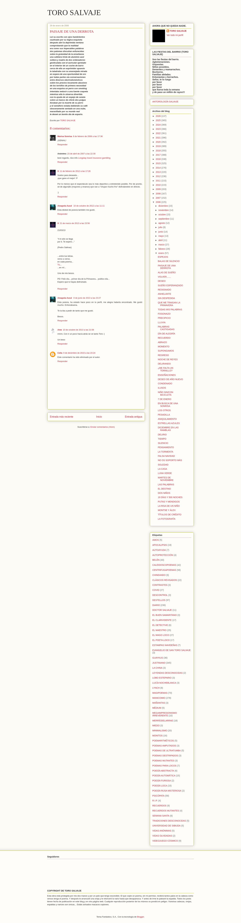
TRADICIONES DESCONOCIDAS (169, 821)
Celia (60, 353)
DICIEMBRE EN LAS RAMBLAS (168, 428)
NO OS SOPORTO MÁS (170, 460)
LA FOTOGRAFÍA (166, 519)
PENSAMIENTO (166, 447)
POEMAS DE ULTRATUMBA (166, 750)
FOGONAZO (164, 313)
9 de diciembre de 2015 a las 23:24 (79, 353)
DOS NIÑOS (164, 493)
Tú (59, 265)
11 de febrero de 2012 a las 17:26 (75, 171)
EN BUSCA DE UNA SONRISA (168, 404)
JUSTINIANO (159, 663)
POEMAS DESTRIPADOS (165, 755)
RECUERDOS (159, 805)
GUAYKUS (157, 657)
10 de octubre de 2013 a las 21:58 (78, 330)
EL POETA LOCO (161, 640)
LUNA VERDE (165, 473)
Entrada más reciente (61, 416)
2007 (158, 198)
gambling (106, 158)
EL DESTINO (164, 488)
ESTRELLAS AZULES (169, 423)
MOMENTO (163, 346)
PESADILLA (164, 414)
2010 (158, 185)
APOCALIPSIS (159, 545)
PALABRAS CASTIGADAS (166, 328)
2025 (158, 120)
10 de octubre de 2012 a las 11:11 (89, 206)
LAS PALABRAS (166, 484)
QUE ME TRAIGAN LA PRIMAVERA (169, 304)
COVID (155, 590)
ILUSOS (162, 388)
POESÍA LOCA (159, 785)
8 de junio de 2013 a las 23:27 (87, 298)
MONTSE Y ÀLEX (166, 510)
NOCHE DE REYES (167, 359)
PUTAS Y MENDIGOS (169, 501)
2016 (158, 159)
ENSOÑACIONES (167, 375)
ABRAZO (162, 342)
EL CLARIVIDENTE (162, 620)
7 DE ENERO (164, 399)
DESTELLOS (158, 600)
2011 (158, 180)
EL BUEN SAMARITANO (164, 615)
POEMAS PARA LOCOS (164, 765)
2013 (158, 172)
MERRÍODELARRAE (162, 720)
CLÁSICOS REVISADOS (164, 580)
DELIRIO (162, 434)
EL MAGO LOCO (160, 635)
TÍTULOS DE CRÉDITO (169, 514)
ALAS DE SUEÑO (167, 272)
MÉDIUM (156, 708)
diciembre (163, 206)
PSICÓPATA (158, 795)
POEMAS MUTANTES (163, 760)
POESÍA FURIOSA (161, 780)
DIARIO (156, 605)
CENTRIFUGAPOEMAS (164, 570)
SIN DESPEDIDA (166, 298)
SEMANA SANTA (160, 815)
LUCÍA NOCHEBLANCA (164, 683)
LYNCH (156, 688)
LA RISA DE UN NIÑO (169, 506)
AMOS (155, 540)
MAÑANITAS (158, 703)
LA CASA (162, 469)
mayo (161, 236)
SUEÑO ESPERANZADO (170, 285)
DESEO (162, 281)
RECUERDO (164, 338)
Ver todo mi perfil (175, 35)
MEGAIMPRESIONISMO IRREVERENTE (164, 714)
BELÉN (156, 560)
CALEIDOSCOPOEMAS (164, 565)
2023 (158, 129)
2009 (158, 189)
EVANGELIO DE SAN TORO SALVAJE (171, 650)
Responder (63, 144)
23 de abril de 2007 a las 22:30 (81, 153)
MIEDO (156, 725)
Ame (60, 330)
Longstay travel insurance (90, 158)
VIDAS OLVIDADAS (162, 835)
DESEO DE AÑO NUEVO (170, 379)
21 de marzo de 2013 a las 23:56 (75, 223)
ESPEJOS (163, 257)
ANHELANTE (164, 294)
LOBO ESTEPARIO (162, 677)
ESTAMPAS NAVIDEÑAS (164, 645)
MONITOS (157, 735)
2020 (158, 142)
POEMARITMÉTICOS (163, 740)
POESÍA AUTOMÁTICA (163, 775)
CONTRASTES (160, 585)
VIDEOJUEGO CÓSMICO (165, 841)
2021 (158, 137)
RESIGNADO (164, 289)
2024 (158, 124)
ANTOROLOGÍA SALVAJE (165, 101)
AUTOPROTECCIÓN (162, 555)
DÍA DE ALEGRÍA (166, 333)
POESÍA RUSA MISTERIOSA (166, 790)
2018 (158, 150)
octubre (162, 214)
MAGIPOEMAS (160, 693)
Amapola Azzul (65, 206)
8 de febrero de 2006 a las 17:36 (88, 136)
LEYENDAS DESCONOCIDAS (167, 673)
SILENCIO (163, 443)
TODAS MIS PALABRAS (170, 309)
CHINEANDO (159, 575)
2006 (158, 202)
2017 (158, 155)
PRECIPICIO (164, 318)
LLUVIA (161, 322)
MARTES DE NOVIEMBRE (165, 479)
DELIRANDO (164, 363)
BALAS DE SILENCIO (169, 261)
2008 (158, 193)
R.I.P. (155, 800)
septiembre (164, 219)
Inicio (99, 416)
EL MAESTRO (159, 630)
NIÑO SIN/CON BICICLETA (165, 393)
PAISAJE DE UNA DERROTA (167, 266)
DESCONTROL (160, 595)
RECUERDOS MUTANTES (165, 810)
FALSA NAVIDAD (166, 456)
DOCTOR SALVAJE (162, 610)
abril (160, 240)
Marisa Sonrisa (65, 136)
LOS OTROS (164, 410)
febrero (162, 249)
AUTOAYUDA (159, 550)
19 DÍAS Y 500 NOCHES (170, 497)
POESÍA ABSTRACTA (163, 770)
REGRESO (163, 355)
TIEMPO (162, 439)
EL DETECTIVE (160, 625)
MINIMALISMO (159, 730)
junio (161, 231)
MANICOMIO (158, 698)
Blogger (140, 917)
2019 (158, 146)
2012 (158, 176)
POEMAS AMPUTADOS (164, 745)
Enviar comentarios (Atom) (102, 427)
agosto (162, 223)
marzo (161, 244)
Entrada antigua (133, 416)
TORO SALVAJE (74, 12)
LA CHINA (157, 668)
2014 (158, 167)
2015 (158, 163)
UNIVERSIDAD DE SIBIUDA (166, 825)
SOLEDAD (163, 464)
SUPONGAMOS (166, 351)
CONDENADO (165, 383)
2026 (158, 116)
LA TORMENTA (165, 451)
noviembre (163, 210)
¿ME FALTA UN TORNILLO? (165, 369)
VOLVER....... (164, 276)
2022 (158, 133)
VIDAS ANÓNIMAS (161, 830)
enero (161, 253)
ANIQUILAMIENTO (167, 419)
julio (160, 227)
